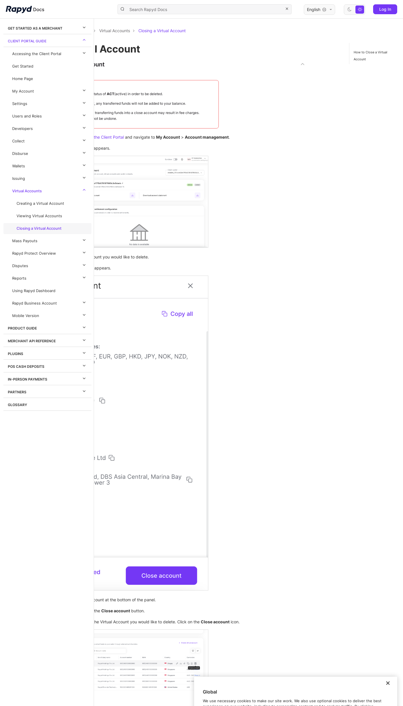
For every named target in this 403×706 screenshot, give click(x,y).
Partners (47, 391)
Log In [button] (385, 9)
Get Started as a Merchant (47, 27)
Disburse (49, 152)
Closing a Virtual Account (39, 228)
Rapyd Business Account (49, 302)
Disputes (49, 265)
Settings (49, 102)
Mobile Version (49, 315)
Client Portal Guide (47, 40)
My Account (49, 90)
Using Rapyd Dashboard (33, 291)
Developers (49, 127)
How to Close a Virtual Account (370, 55)
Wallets (49, 165)
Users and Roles (49, 115)
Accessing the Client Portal (49, 53)
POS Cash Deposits (47, 365)
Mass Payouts (49, 240)
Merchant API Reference (47, 340)
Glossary (17, 405)
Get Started (22, 66)
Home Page (22, 79)
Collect (49, 140)
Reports (49, 277)
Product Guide (47, 327)
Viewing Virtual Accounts (39, 216)
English (319, 9)
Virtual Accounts (49, 190)
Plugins (47, 353)
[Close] (388, 696)
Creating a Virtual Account (40, 203)
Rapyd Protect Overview (49, 252)
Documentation (127, 30)
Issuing (49, 177)
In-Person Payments (47, 378)
